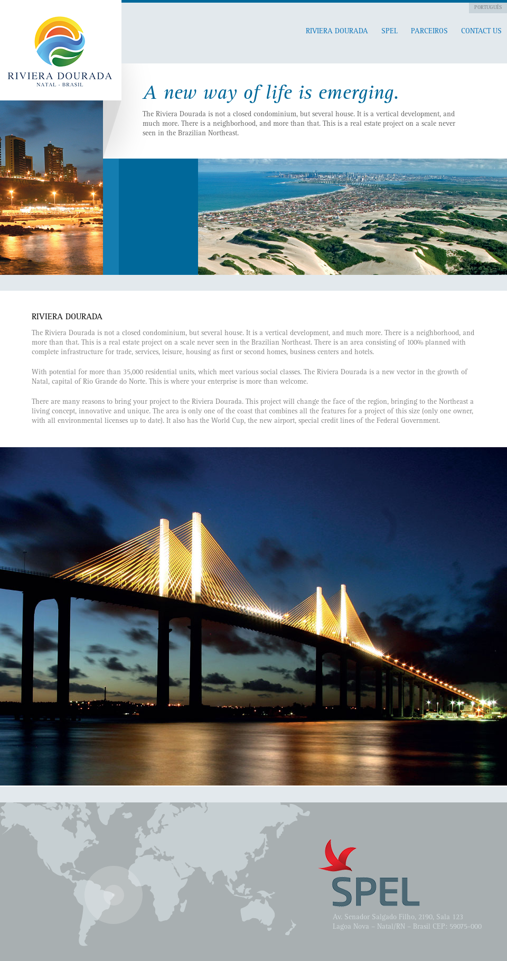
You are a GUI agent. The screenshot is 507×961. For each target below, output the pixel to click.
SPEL (389, 31)
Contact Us (481, 31)
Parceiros (429, 31)
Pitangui (60, 50)
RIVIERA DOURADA (337, 31)
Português (488, 8)
